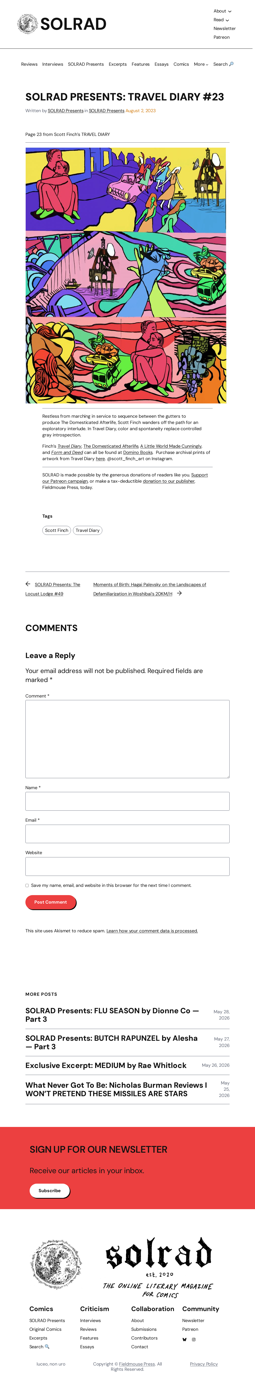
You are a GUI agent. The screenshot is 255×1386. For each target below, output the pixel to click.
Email (32, 822)
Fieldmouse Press (137, 1369)
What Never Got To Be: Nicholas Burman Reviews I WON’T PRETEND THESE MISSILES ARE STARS (116, 1092)
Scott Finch (56, 533)
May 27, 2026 (221, 1045)
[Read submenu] (227, 21)
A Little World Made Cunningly (170, 448)
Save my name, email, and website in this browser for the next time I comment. (111, 888)
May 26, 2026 (216, 1068)
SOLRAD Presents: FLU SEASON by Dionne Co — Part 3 (108, 1017)
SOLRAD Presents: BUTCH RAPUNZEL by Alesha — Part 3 (112, 1044)
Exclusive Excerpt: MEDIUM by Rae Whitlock (106, 1068)
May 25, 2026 (224, 1091)
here (100, 461)
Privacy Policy (204, 1369)
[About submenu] (230, 12)
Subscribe (50, 1196)
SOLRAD (74, 25)
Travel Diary (88, 533)
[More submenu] (207, 66)
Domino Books (138, 455)
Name (33, 790)
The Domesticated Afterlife (110, 448)
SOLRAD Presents (66, 113)
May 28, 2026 (221, 1017)
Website (33, 855)
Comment (37, 698)
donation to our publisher (169, 483)
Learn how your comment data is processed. (152, 933)
